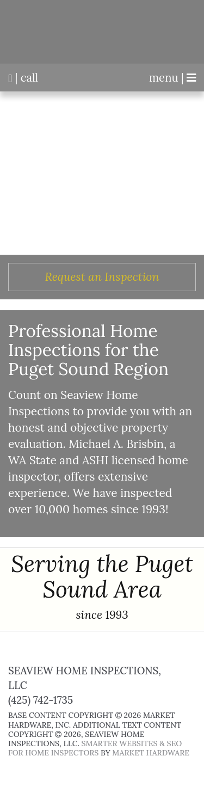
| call (23, 78)
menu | (172, 78)
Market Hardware (150, 753)
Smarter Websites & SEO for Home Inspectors (95, 748)
